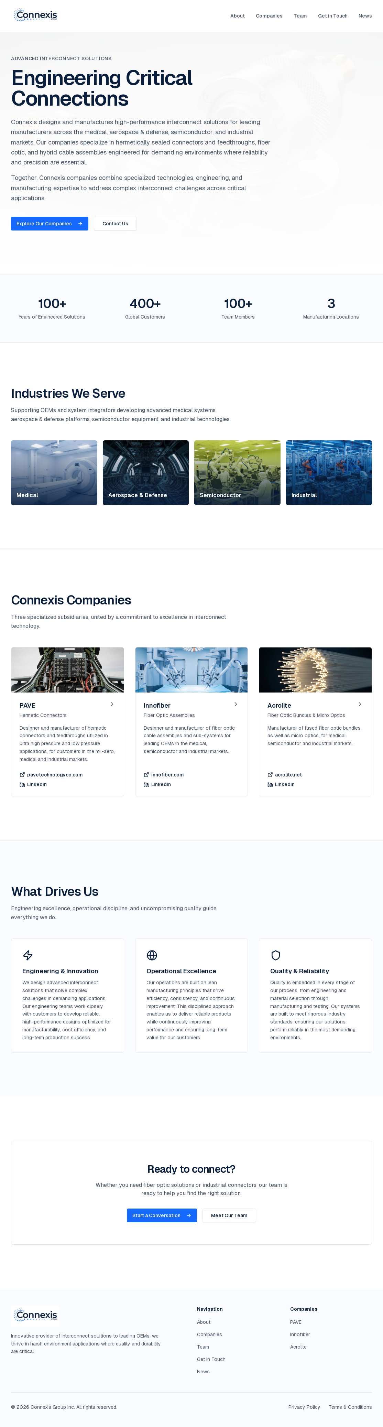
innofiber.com (164, 775)
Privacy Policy (304, 1407)
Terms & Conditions (350, 1407)
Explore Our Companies (50, 224)
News (365, 16)
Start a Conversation (162, 1215)
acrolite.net (284, 775)
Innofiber (300, 1334)
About (237, 16)
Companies (269, 16)
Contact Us (115, 224)
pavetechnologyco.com (51, 775)
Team (300, 16)
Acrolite (298, 1347)
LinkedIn (33, 784)
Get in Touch (333, 16)
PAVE (296, 1322)
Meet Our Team (229, 1215)
